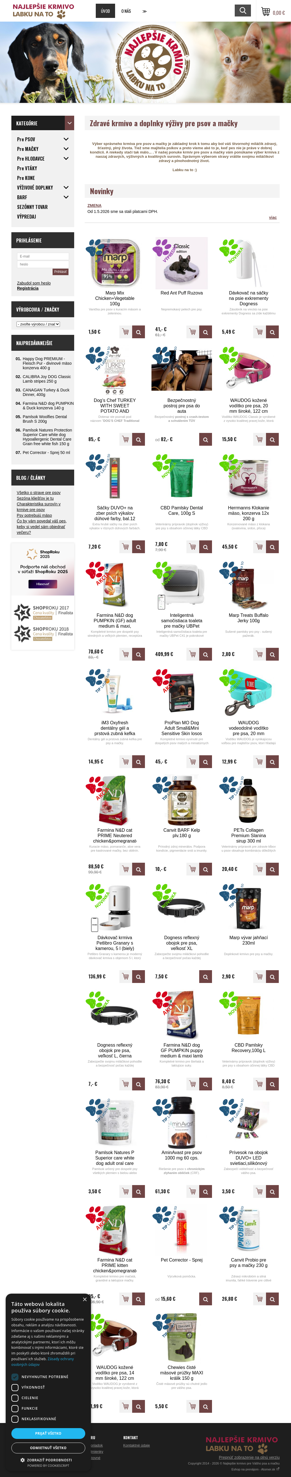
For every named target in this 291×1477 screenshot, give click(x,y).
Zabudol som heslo (34, 283)
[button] (48, 1460)
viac (273, 217)
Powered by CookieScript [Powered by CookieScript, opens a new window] (48, 1465)
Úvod (105, 11)
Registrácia (27, 288)
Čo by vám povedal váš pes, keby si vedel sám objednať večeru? (42, 527)
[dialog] (48, 1382)
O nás (126, 11)
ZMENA (95, 205)
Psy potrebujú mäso (34, 515)
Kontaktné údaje (136, 1445)
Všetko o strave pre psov (39, 492)
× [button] (84, 1300)
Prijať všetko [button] (48, 1433)
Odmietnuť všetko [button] (48, 1447)
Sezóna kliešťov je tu (35, 498)
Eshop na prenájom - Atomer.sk (255, 1469)
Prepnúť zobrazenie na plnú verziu (249, 1457)
